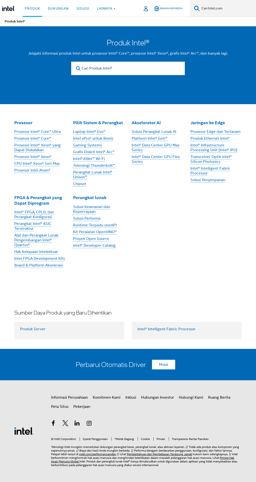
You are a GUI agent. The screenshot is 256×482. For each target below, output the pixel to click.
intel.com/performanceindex (97, 454)
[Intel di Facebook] (53, 424)
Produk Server (32, 329)
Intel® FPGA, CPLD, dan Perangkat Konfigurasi (34, 214)
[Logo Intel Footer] (24, 430)
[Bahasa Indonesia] (168, 8)
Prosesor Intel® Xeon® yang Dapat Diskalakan (37, 147)
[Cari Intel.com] (228, 8)
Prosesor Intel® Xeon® (33, 156)
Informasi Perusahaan (69, 397)
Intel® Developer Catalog (94, 245)
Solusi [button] (82, 8)
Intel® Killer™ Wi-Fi (89, 158)
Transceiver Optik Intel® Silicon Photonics (211, 159)
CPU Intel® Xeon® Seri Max (37, 163)
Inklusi (130, 397)
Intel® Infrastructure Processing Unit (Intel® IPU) (213, 147)
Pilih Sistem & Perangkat (98, 122)
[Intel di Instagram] (89, 424)
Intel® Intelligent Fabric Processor (166, 329)
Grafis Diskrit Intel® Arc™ (93, 152)
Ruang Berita (219, 397)
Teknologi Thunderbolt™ (94, 165)
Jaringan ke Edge (207, 122)
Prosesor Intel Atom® (32, 170)
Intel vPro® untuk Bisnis (93, 138)
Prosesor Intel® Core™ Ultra (37, 131)
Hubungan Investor (157, 397)
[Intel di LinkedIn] (77, 424)
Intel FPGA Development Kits (39, 258)
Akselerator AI (146, 122)
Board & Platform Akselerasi (38, 265)
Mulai (163, 364)
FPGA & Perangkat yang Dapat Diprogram (38, 200)
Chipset (79, 183)
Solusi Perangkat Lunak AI (154, 131)
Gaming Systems (87, 145)
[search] (78, 68)
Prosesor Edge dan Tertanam (215, 131)
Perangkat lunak (89, 197)
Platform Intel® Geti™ (149, 138)
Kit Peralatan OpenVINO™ (95, 232)
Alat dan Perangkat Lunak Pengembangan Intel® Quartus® (36, 240)
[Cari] (197, 8)
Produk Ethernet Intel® (210, 138)
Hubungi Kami (191, 397)
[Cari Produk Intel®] (128, 68)
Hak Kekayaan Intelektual (36, 251)
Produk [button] (32, 8)
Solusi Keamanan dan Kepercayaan (91, 209)
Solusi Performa (86, 218)
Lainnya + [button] (106, 8)
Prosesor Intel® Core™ (32, 138)
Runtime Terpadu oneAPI (95, 225)
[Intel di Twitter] (65, 424)
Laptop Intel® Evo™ (89, 131)
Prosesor (23, 122)
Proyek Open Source (91, 238)
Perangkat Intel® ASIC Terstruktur (32, 226)
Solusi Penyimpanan (207, 180)
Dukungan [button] (58, 8)
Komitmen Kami (106, 397)
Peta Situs (59, 406)
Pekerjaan (81, 406)
